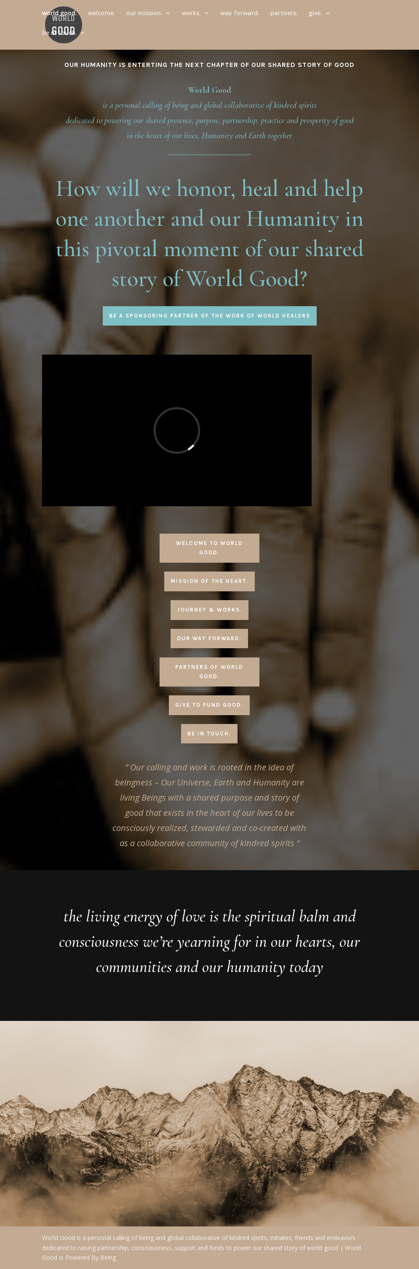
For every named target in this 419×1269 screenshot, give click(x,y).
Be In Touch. (209, 733)
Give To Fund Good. (209, 705)
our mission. (144, 17)
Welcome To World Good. (209, 548)
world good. (59, 17)
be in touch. (59, 37)
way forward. (239, 17)
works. (191, 17)
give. (315, 17)
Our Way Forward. (209, 638)
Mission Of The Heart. (209, 581)
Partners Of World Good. (209, 671)
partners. (284, 17)
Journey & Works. (209, 609)
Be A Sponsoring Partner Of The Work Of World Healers (209, 316)
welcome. (101, 17)
